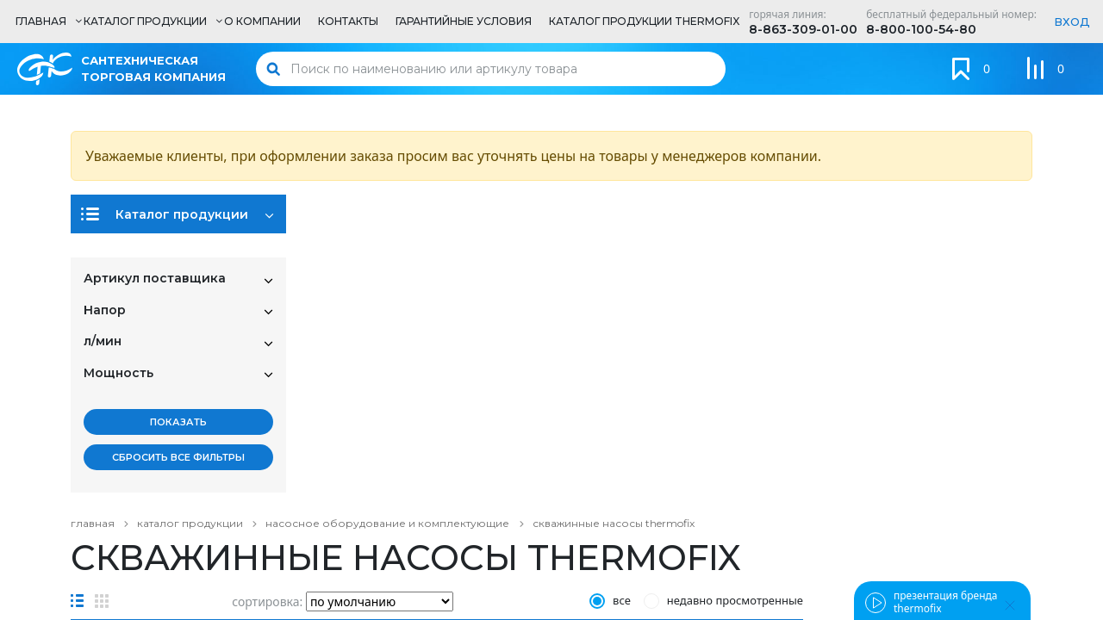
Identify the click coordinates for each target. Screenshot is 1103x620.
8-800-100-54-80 (921, 29)
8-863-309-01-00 (803, 29)
